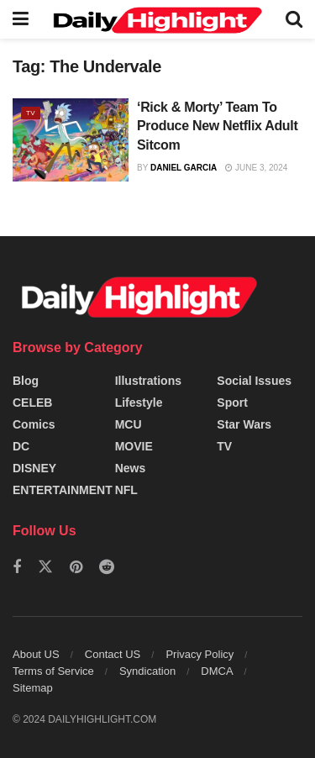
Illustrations (148, 380)
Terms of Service (53, 671)
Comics (34, 424)
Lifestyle (139, 402)
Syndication (147, 671)
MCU (128, 424)
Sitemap (33, 688)
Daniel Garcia (183, 167)
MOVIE (134, 446)
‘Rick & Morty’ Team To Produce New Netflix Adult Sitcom (217, 126)
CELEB (32, 402)
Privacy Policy (199, 654)
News (130, 468)
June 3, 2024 (256, 167)
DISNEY (34, 468)
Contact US (112, 654)
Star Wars (244, 424)
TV (30, 113)
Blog (26, 380)
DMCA (217, 671)
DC (21, 446)
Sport (232, 402)
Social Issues (254, 380)
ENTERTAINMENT (63, 490)
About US (36, 654)
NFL (126, 490)
